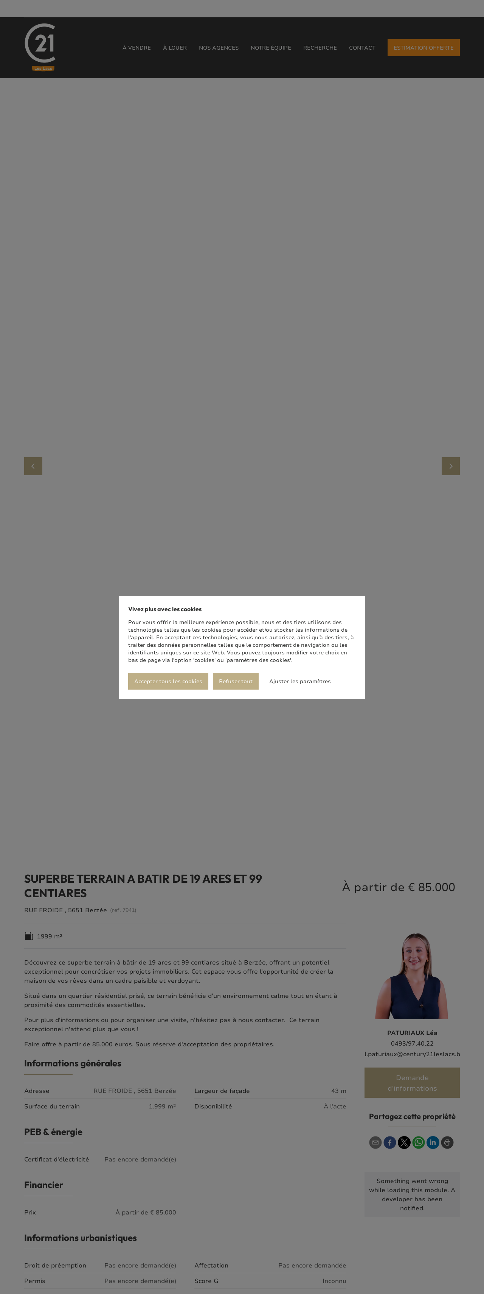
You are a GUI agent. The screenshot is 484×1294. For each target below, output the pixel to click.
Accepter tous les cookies (168, 681)
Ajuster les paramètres (300, 681)
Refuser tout (236, 681)
